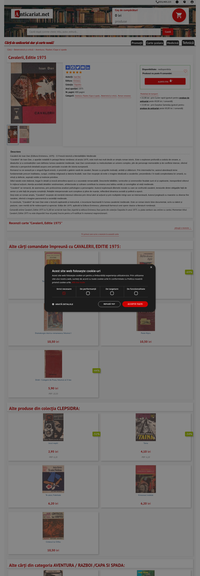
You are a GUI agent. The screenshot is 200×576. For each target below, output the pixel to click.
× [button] (151, 267)
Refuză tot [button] (108, 304)
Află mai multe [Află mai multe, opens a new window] (79, 282)
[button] (62, 304)
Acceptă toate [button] (135, 304)
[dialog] (100, 288)
